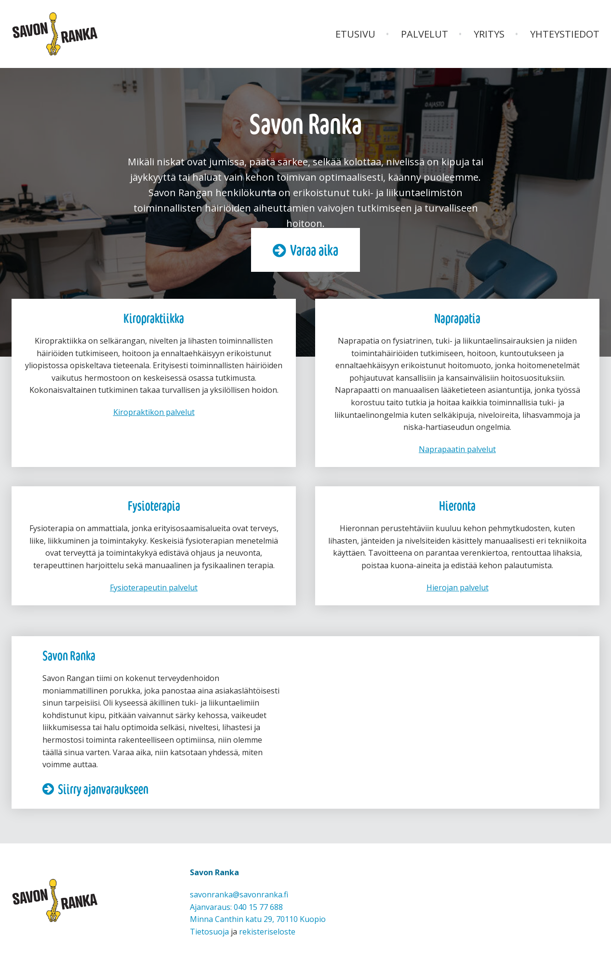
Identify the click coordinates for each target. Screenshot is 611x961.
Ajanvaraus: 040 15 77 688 (236, 907)
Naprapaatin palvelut (457, 449)
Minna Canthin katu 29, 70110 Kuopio (258, 919)
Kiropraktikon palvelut (154, 412)
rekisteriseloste (267, 931)
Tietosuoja (209, 931)
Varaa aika (314, 250)
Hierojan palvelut (457, 587)
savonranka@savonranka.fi (239, 894)
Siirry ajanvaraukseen (103, 788)
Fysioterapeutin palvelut (154, 587)
